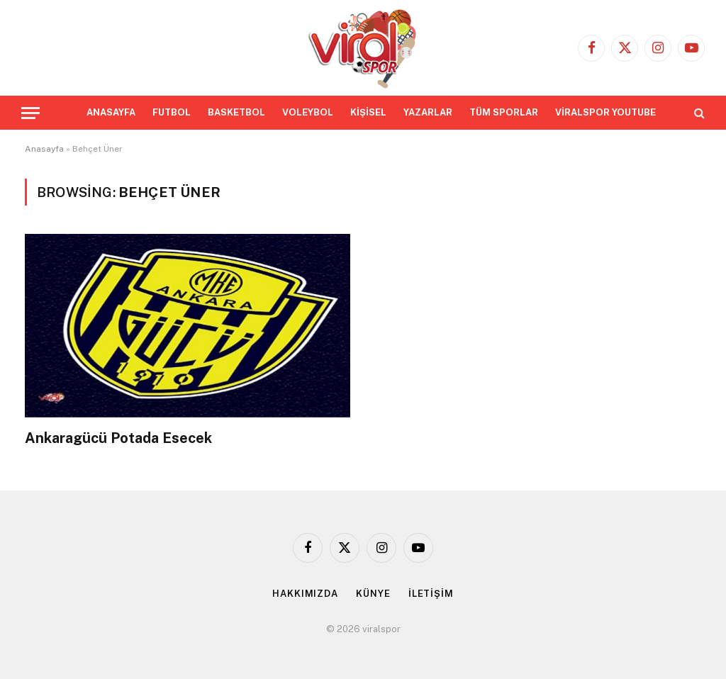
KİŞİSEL (368, 112)
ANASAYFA (110, 112)
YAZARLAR (427, 112)
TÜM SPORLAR (503, 112)
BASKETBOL (236, 112)
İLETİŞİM (431, 593)
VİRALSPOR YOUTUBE (605, 112)
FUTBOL (171, 112)
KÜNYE (373, 593)
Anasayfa (44, 149)
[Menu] (30, 113)
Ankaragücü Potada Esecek (118, 438)
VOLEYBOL (307, 112)
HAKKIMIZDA (305, 593)
